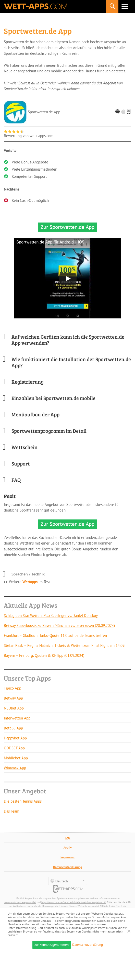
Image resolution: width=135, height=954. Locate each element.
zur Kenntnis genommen (51, 944)
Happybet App (15, 738)
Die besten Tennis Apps (23, 801)
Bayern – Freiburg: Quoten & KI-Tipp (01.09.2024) (44, 655)
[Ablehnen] (128, 931)
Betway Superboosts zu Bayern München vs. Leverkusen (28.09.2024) (59, 625)
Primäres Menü (124, 6)
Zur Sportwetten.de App (67, 227)
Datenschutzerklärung (67, 867)
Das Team (11, 811)
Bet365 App (13, 728)
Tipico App (12, 688)
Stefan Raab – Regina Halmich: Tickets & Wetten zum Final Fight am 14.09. (64, 645)
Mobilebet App (16, 758)
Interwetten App (17, 718)
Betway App (13, 698)
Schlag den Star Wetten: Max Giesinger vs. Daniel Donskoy (51, 615)
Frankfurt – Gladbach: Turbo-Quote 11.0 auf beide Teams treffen (55, 635)
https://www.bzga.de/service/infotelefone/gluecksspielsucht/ (73, 902)
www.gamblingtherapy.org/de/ (20, 902)
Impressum (67, 857)
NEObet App (14, 708)
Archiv (68, 847)
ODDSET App (14, 748)
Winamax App (15, 768)
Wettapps (30, 581)
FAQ (67, 838)
